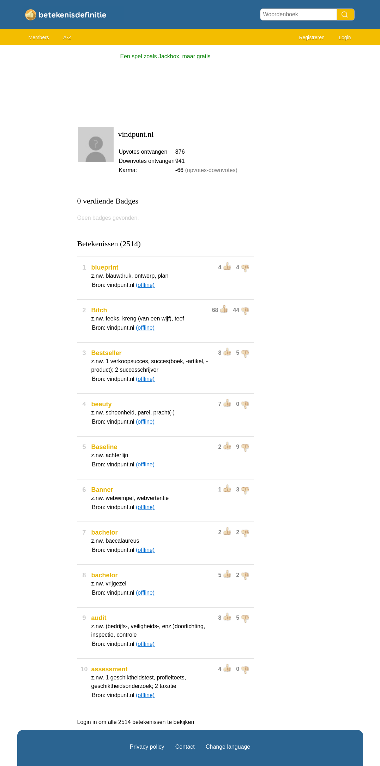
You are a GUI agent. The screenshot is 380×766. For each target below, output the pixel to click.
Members (39, 37)
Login (345, 37)
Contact (185, 747)
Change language (228, 747)
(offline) (145, 285)
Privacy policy (147, 747)
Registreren (311, 37)
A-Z (67, 37)
